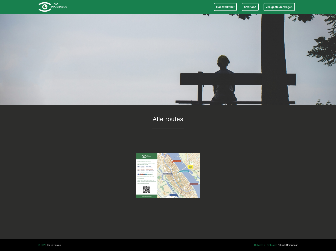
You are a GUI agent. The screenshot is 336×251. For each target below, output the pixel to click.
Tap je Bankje (54, 245)
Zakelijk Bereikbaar (288, 245)
